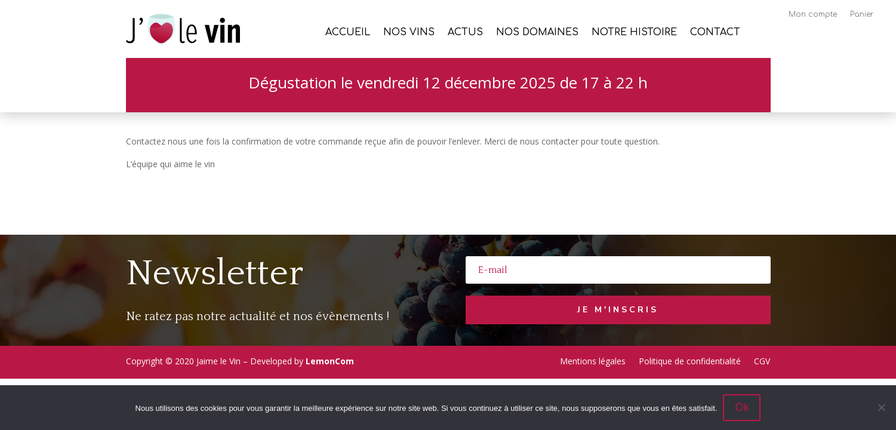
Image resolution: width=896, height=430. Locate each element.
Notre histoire (634, 33)
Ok (742, 407)
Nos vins (409, 33)
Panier (861, 14)
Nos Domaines (537, 33)
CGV (762, 360)
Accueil (347, 33)
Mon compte (813, 14)
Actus (465, 33)
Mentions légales (593, 360)
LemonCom (330, 361)
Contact (715, 33)
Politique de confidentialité (690, 360)
